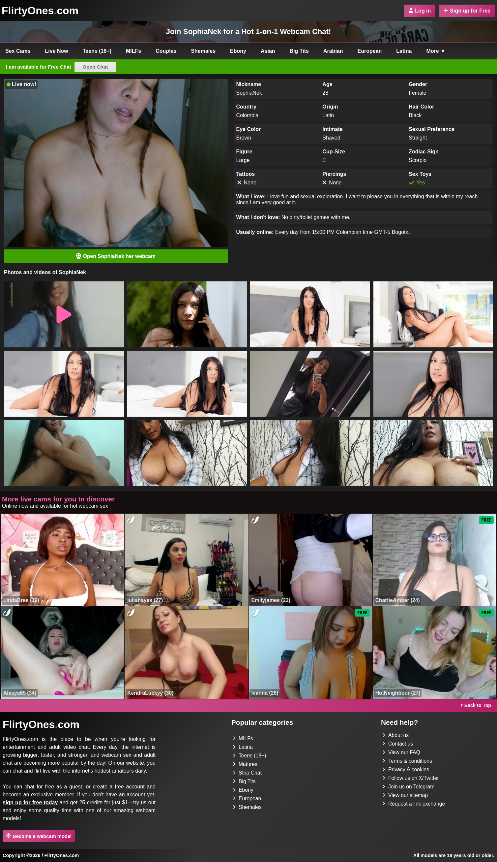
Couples (166, 51)
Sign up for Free (466, 11)
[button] (64, 315)
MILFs (133, 51)
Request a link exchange (414, 804)
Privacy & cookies (406, 769)
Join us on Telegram (408, 786)
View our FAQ (401, 752)
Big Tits (299, 51)
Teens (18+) (97, 51)
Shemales (203, 51)
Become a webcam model (39, 836)
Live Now (56, 51)
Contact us (397, 744)
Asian (268, 51)
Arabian (333, 51)
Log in (419, 11)
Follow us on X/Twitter (411, 778)
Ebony (238, 51)
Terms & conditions (407, 761)
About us (395, 735)
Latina (404, 51)
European (370, 51)
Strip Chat (247, 773)
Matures (245, 764)
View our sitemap (405, 795)
